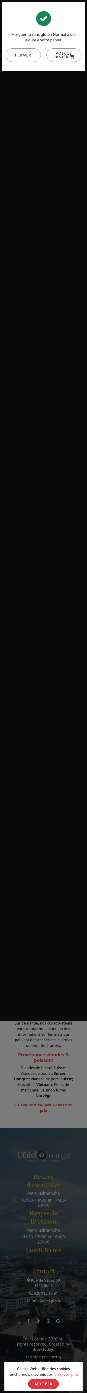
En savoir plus (67, 1374)
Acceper (43, 1383)
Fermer (23, 55)
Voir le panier (63, 55)
